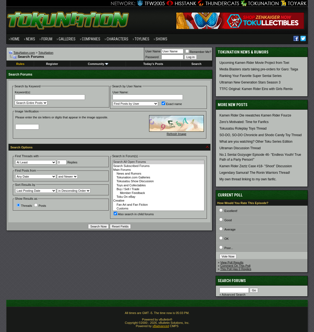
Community (98, 63)
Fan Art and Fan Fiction (158, 205)
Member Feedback (158, 193)
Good (228, 220)
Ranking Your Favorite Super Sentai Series (250, 76)
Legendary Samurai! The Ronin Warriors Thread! (254, 173)
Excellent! (230, 211)
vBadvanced (160, 326)
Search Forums (232, 281)
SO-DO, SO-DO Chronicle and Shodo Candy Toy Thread (260, 135)
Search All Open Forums (158, 162)
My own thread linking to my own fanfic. (247, 179)
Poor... (228, 248)
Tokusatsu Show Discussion (158, 181)
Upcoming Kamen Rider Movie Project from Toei (254, 63)
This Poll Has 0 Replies (235, 269)
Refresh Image (176, 134)
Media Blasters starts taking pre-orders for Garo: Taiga (258, 69)
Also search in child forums (134, 214)
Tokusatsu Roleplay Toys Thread (243, 128)
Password (151, 57)
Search (196, 63)
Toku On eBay (158, 197)
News (30, 39)
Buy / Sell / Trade (158, 189)
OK (226, 238)
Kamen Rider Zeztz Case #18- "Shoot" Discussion (255, 166)
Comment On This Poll (235, 265)
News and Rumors (158, 174)
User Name (153, 51)
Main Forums (158, 170)
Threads (24, 205)
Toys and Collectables (158, 185)
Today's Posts (153, 63)
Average (229, 229)
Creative (158, 201)
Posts (40, 205)
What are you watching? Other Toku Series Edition (255, 141)
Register (52, 63)
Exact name (172, 104)
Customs (158, 209)
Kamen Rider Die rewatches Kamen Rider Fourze (255, 115)
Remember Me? (198, 51)
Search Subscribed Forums (158, 166)
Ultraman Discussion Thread (240, 148)
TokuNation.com (24, 52)
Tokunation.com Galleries (158, 178)
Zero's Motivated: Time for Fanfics (243, 122)
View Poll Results (231, 262)
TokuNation (45, 52)
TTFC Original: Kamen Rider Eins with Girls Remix (256, 89)
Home (15, 39)
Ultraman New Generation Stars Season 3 (249, 82)
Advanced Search (234, 294)
